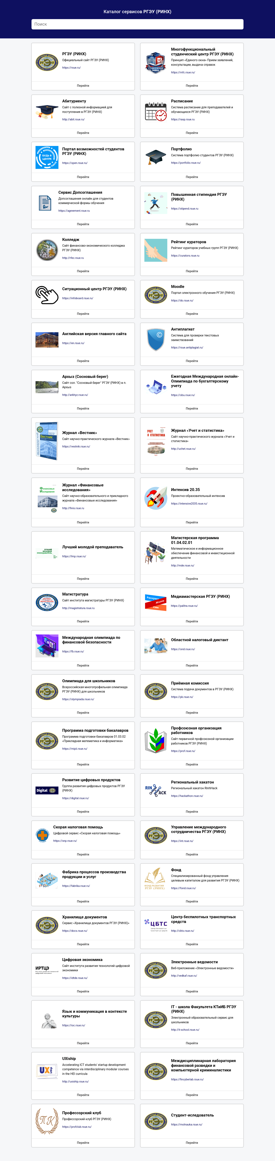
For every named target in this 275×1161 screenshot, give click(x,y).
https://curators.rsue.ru (185, 256)
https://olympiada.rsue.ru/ (78, 701)
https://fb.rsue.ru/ (73, 653)
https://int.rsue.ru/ (182, 844)
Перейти (83, 86)
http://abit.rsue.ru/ (73, 120)
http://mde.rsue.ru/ (182, 567)
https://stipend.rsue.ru (184, 209)
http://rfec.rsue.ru (73, 259)
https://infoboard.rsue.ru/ (77, 299)
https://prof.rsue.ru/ (183, 754)
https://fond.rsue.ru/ (183, 896)
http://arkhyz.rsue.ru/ (75, 396)
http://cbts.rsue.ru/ (182, 939)
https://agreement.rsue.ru (74, 211)
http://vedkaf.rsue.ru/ (184, 984)
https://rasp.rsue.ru (183, 120)
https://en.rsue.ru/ (73, 344)
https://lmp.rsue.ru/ (74, 558)
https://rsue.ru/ (71, 68)
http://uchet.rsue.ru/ (183, 450)
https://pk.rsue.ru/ (182, 699)
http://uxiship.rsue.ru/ (75, 1090)
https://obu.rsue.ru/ (183, 397)
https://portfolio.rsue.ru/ (186, 163)
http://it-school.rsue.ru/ (185, 1038)
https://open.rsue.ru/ (75, 163)
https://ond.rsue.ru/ (183, 651)
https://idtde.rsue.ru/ (75, 986)
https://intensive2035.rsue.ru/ (189, 505)
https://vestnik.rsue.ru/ (76, 448)
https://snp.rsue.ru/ (65, 844)
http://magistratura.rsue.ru (78, 610)
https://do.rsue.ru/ (182, 301)
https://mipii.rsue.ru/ (74, 751)
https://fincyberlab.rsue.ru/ (187, 1088)
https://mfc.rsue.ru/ (183, 72)
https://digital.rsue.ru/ (75, 801)
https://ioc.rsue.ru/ (73, 1034)
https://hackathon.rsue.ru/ (187, 798)
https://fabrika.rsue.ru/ (76, 891)
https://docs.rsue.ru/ (74, 939)
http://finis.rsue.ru (73, 510)
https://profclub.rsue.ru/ (77, 1136)
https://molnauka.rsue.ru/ (186, 1133)
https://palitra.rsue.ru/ (184, 608)
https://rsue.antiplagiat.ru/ (187, 349)
